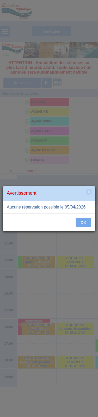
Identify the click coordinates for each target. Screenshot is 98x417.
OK (83, 222)
